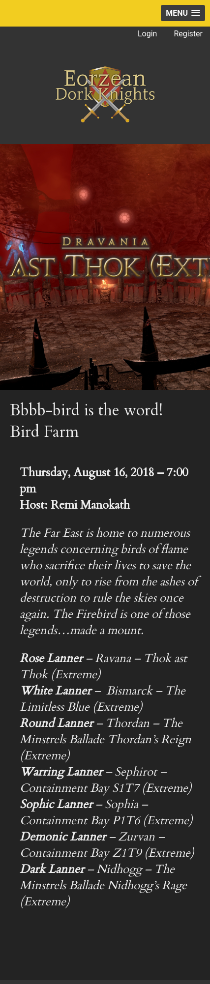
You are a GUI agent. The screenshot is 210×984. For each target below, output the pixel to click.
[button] (183, 13)
